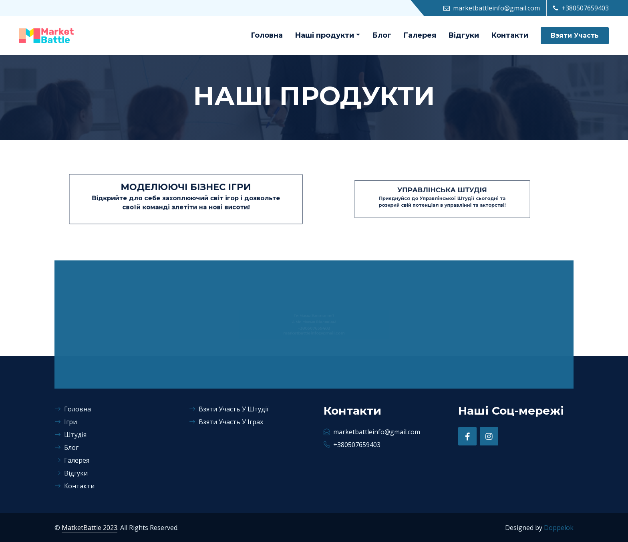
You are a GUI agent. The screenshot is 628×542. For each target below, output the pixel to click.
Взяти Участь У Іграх (226, 421)
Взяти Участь (575, 35)
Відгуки (463, 35)
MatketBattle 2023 (89, 527)
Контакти (509, 35)
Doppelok (559, 527)
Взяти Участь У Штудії (228, 409)
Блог (381, 35)
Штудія (70, 434)
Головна (267, 35)
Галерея (419, 35)
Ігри (65, 421)
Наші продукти (324, 35)
